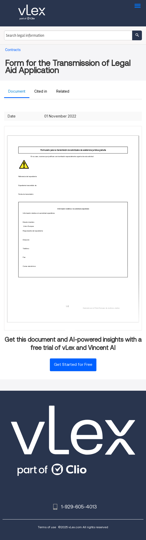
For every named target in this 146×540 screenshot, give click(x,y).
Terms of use (47, 527)
